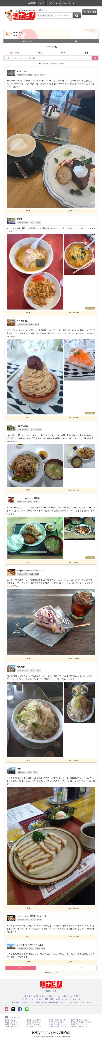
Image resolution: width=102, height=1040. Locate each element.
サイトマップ (74, 999)
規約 (52, 999)
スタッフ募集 (84, 1002)
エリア (63, 53)
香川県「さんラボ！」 (34, 1024)
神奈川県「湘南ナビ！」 (57, 1024)
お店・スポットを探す (43, 996)
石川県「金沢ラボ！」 (12, 1026)
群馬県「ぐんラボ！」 (12, 1024)
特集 (86, 53)
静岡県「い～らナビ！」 (79, 1024)
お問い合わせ (61, 999)
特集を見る (27, 996)
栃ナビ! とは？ (51, 991)
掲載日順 (46, 63)
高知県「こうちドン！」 (79, 1026)
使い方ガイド (27, 999)
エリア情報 (74, 996)
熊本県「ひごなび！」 (34, 1020)
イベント (39, 53)
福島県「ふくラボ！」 (12, 1022)
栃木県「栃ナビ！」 (11, 1020)
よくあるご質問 (41, 999)
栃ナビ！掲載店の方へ (38, 1002)
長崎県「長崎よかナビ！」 (80, 1020)
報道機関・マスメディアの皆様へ (63, 1002)
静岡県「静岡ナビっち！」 (58, 1020)
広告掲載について (19, 1002)
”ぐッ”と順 (60, 63)
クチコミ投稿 (90, 12)
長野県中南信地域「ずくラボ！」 (82, 1022)
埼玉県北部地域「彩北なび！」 (59, 1026)
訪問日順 (53, 63)
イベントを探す (61, 996)
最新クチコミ (42, 10)
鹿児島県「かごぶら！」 (35, 1026)
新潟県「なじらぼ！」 (34, 1022)
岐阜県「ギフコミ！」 (56, 1022)
